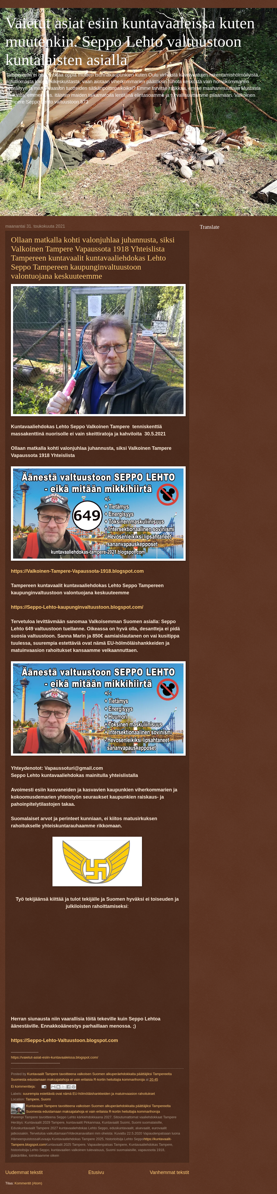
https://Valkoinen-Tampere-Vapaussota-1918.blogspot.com (77, 571)
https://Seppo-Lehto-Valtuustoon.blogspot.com (64, 1040)
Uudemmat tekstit (24, 1172)
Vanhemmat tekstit (169, 1172)
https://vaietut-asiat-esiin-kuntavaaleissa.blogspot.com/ (54, 1057)
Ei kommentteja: (23, 1086)
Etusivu (96, 1172)
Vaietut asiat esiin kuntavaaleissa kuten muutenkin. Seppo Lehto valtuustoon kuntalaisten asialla (130, 41)
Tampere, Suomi (38, 1099)
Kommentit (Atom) (28, 1183)
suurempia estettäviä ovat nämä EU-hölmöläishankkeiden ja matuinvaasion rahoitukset (89, 1094)
